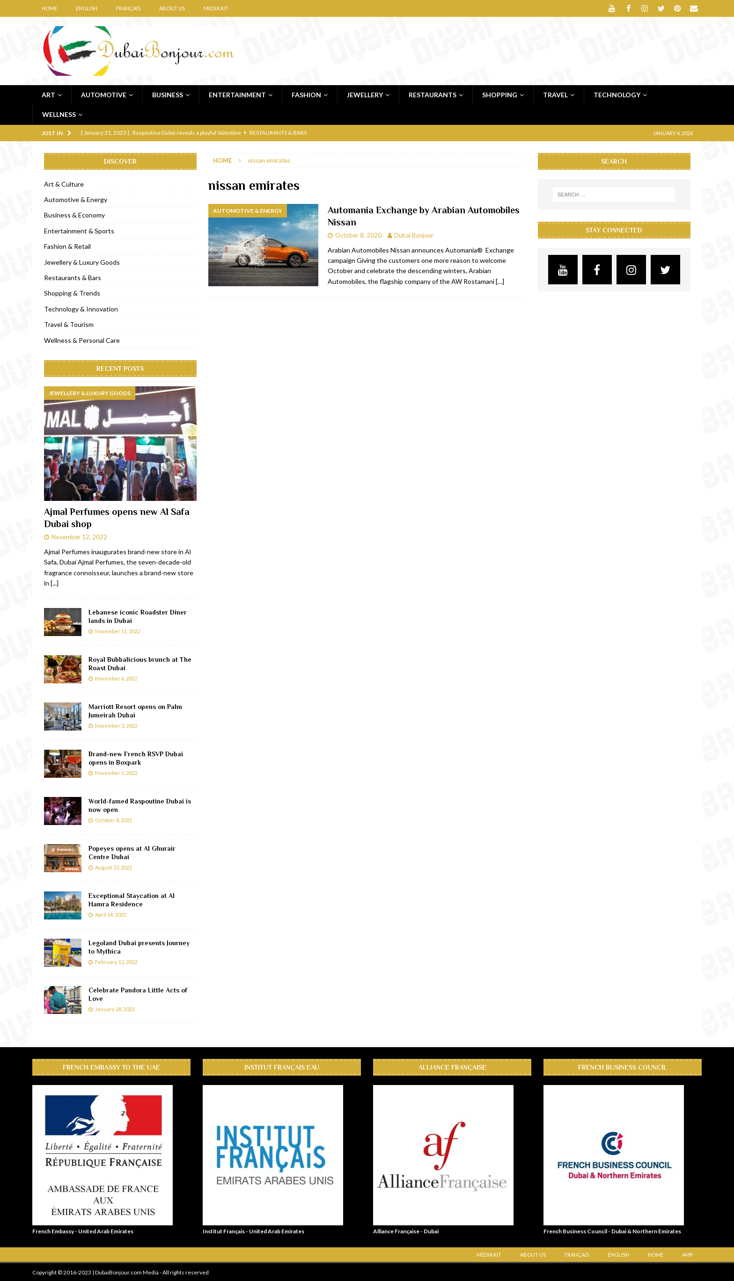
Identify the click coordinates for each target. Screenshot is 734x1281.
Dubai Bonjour (413, 235)
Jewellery (365, 94)
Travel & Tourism (69, 324)
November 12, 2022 (79, 537)
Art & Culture (64, 184)
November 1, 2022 (116, 772)
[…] (500, 281)
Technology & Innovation (81, 308)
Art (48, 94)
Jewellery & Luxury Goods (82, 262)
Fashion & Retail (67, 246)
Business (167, 94)
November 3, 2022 (116, 725)
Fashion (306, 94)
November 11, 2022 (117, 631)
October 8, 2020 (358, 235)
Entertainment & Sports (79, 230)
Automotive (103, 94)
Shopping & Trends (72, 293)
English (86, 8)
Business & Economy (74, 215)
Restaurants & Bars (72, 278)
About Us (172, 8)
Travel (555, 94)
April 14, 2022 (110, 914)
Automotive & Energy (75, 199)
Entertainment (237, 94)
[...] (55, 583)
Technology (617, 94)
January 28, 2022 (114, 1009)
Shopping (499, 94)
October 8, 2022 (113, 820)
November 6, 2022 (116, 678)
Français (128, 8)
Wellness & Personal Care (82, 340)
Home (49, 8)
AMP (687, 1254)
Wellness (59, 114)
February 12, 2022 (116, 961)
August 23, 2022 (113, 867)
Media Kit (216, 8)
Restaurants (432, 94)
